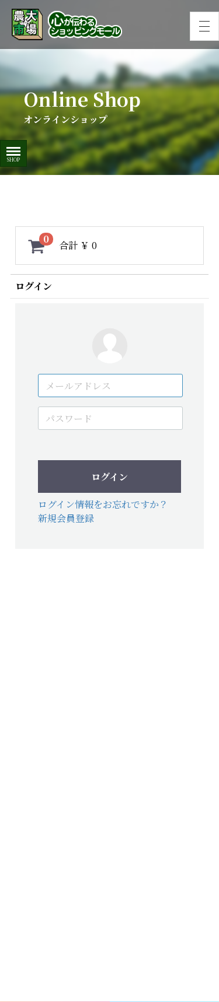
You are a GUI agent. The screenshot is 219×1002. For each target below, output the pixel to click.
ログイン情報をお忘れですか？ (103, 504)
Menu (13, 147)
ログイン (109, 477)
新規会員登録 (66, 518)
